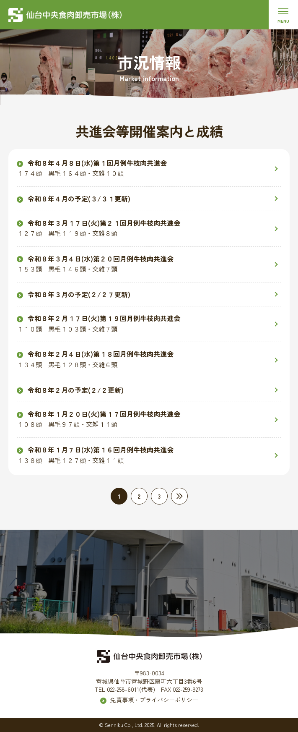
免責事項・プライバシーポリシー (154, 699)
